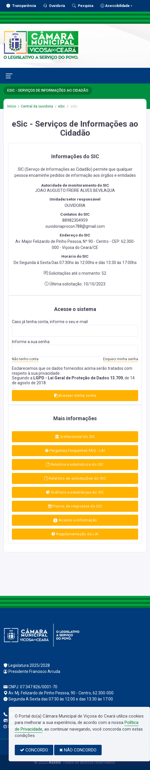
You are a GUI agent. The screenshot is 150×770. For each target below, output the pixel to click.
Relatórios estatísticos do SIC (74, 464)
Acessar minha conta (75, 395)
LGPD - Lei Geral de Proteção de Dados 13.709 (78, 378)
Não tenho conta (25, 359)
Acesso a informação (75, 520)
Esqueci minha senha (120, 359)
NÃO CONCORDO (77, 750)
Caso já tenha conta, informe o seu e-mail (50, 321)
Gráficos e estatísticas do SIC (75, 492)
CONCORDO (34, 750)
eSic (61, 106)
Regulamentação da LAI (75, 534)
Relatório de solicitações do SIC (75, 478)
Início (11, 106)
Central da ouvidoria (37, 106)
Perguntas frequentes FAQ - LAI (75, 450)
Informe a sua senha (31, 341)
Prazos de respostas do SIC (75, 506)
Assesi (55, 762)
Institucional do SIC (75, 436)
